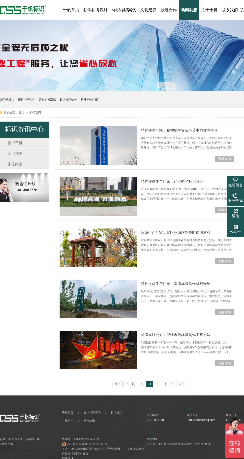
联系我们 (230, 10)
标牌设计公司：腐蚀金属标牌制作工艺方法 (175, 335)
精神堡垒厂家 (89, 99)
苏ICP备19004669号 (86, 439)
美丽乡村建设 (47, 99)
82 (157, 384)
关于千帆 (209, 10)
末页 (181, 384)
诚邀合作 (169, 10)
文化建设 (148, 10)
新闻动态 (189, 10)
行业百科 (15, 143)
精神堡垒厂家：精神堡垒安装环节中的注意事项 (179, 130)
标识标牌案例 (124, 10)
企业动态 (15, 154)
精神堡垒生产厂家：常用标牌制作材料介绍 (175, 284)
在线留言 (67, 420)
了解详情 (224, 158)
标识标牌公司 (68, 99)
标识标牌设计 (95, 10)
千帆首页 (71, 10)
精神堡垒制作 (26, 99)
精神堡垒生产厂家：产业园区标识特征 (172, 181)
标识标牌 (116, 412)
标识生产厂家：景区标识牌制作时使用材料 (175, 233)
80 (141, 384)
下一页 (169, 384)
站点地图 (89, 420)
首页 (22, 112)
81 (149, 384)
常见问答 (15, 164)
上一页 (130, 384)
